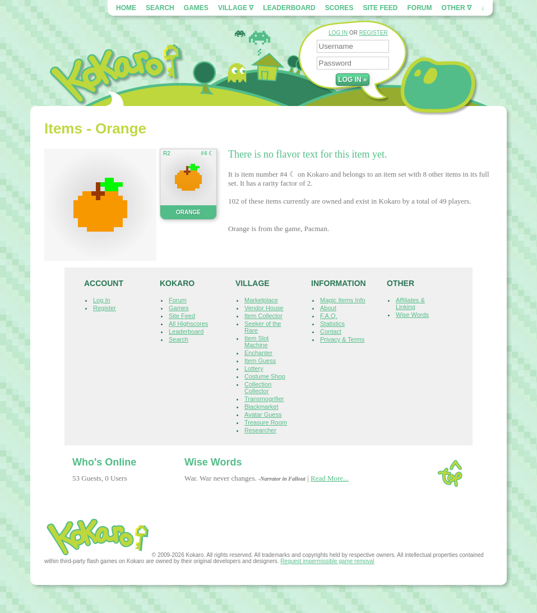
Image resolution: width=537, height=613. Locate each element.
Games (196, 8)
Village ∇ (235, 8)
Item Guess (260, 360)
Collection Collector (257, 387)
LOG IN (338, 33)
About (328, 308)
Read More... (330, 478)
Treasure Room (265, 422)
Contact (330, 331)
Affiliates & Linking (410, 303)
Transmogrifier (264, 398)
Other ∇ (456, 8)
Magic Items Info (342, 300)
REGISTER (373, 33)
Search (160, 8)
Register (104, 308)
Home (126, 8)
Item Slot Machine (256, 341)
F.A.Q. (328, 315)
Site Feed (380, 8)
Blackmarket (261, 406)
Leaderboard (289, 8)
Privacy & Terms (342, 339)
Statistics (332, 323)
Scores (339, 8)
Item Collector (263, 315)
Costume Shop (264, 376)
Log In (101, 300)
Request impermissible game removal (327, 561)
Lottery (253, 368)
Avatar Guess (262, 414)
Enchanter (258, 352)
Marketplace (261, 300)
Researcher (260, 430)
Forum (420, 8)
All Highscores (188, 323)
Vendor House (264, 308)
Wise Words (412, 314)
